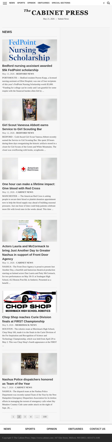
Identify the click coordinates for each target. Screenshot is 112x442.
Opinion (31, 3)
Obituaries (43, 3)
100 (45, 416)
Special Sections (61, 3)
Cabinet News (24, 192)
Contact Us (97, 429)
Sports (21, 3)
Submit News (63, 19)
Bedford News (25, 74)
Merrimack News (26, 325)
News (12, 3)
